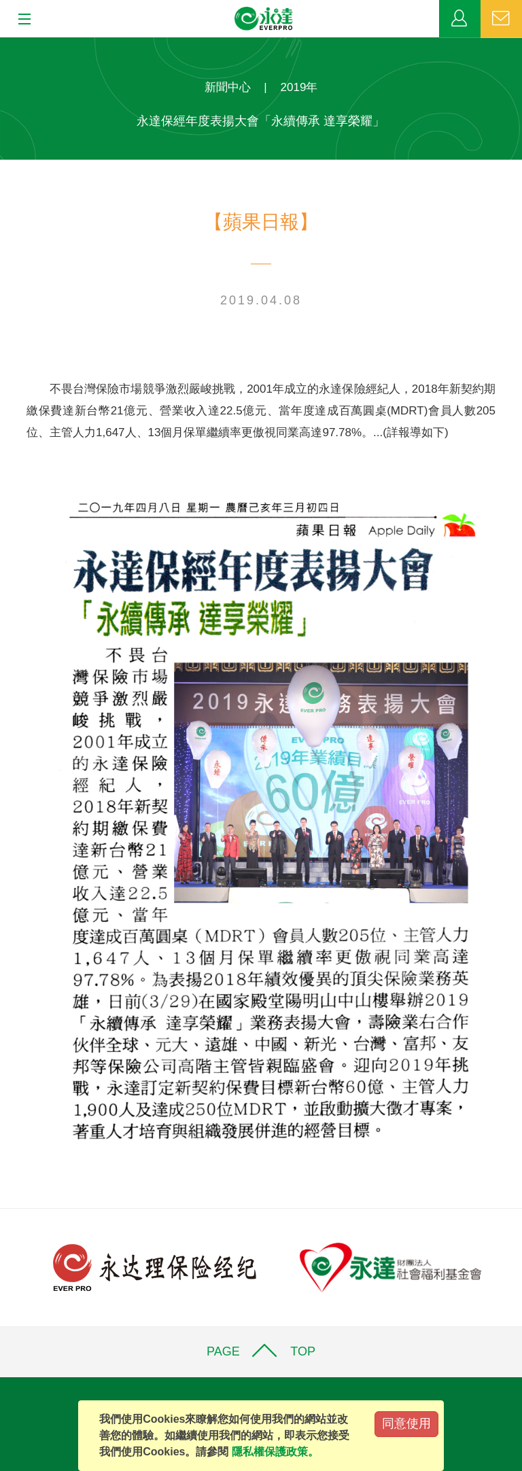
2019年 (299, 87)
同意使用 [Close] (406, 1423)
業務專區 (460, 19)
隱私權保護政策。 (275, 1451)
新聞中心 (228, 87)
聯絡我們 (501, 19)
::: (4, 44)
